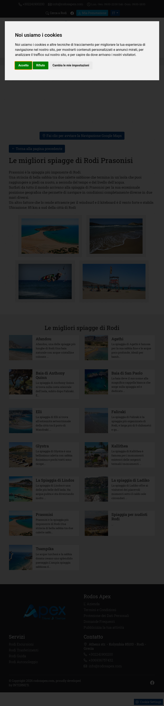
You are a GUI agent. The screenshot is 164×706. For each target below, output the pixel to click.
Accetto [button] (23, 65)
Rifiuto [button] (40, 65)
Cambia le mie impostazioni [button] (71, 65)
